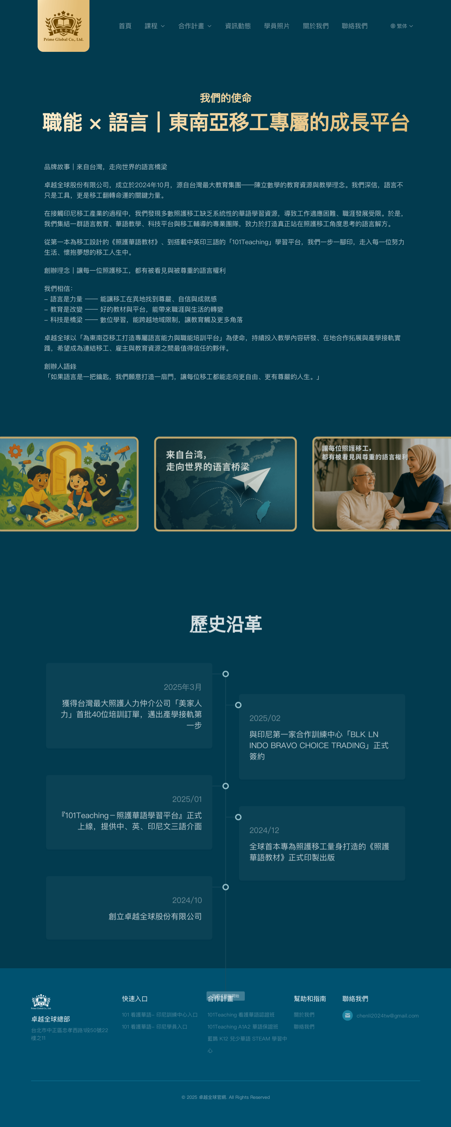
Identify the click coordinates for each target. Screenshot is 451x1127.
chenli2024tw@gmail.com (388, 1015)
